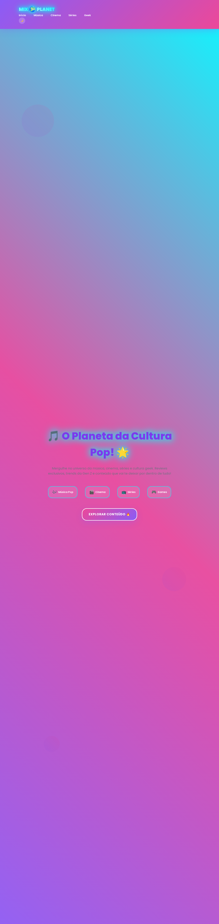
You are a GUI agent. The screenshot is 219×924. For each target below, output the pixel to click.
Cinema (56, 15)
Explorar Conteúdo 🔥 (109, 514)
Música (38, 15)
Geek (87, 15)
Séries (72, 15)
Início (22, 15)
